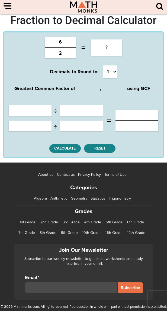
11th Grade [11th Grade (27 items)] (114, 233)
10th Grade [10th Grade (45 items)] (91, 233)
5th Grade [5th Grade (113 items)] (114, 222)
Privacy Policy (89, 174)
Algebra (40, 198)
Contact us (66, 174)
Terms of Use (115, 174)
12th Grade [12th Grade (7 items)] (136, 233)
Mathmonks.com (26, 307)
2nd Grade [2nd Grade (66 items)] (49, 222)
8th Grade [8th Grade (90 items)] (48, 233)
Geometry (79, 198)
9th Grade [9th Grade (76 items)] (69, 233)
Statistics (98, 198)
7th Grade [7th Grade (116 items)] (26, 233)
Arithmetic (58, 198)
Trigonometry (120, 198)
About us (45, 174)
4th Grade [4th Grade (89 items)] (92, 222)
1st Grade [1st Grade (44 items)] (28, 222)
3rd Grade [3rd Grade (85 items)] (71, 222)
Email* (71, 284)
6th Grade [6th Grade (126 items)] (135, 222)
